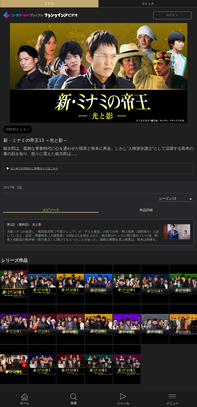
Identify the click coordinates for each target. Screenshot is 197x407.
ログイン (172, 15)
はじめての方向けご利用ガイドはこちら (34, 168)
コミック (148, 4)
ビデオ (49, 4)
